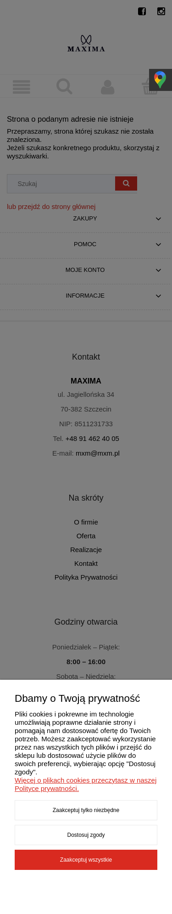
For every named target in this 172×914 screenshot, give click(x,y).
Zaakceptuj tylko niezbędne (86, 810)
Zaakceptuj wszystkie (86, 860)
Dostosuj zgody (86, 835)
